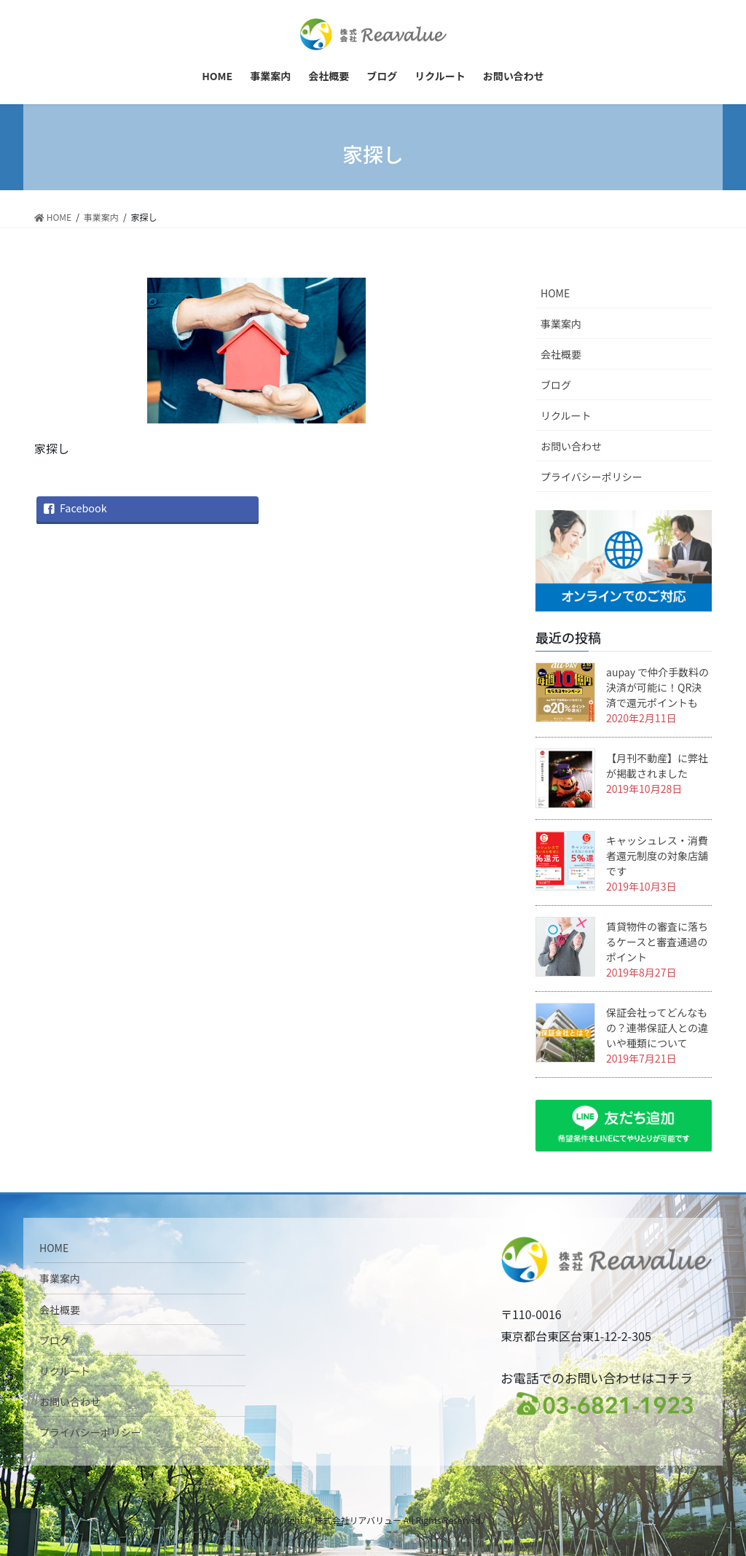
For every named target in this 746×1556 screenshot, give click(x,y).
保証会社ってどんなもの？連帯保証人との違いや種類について (657, 1027)
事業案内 (561, 323)
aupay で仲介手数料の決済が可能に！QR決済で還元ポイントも (657, 687)
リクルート (566, 415)
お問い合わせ (571, 446)
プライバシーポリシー (592, 476)
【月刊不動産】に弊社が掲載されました (657, 766)
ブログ (556, 385)
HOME (555, 293)
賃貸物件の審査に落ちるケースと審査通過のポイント (657, 941)
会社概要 (561, 354)
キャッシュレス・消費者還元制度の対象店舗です (657, 855)
